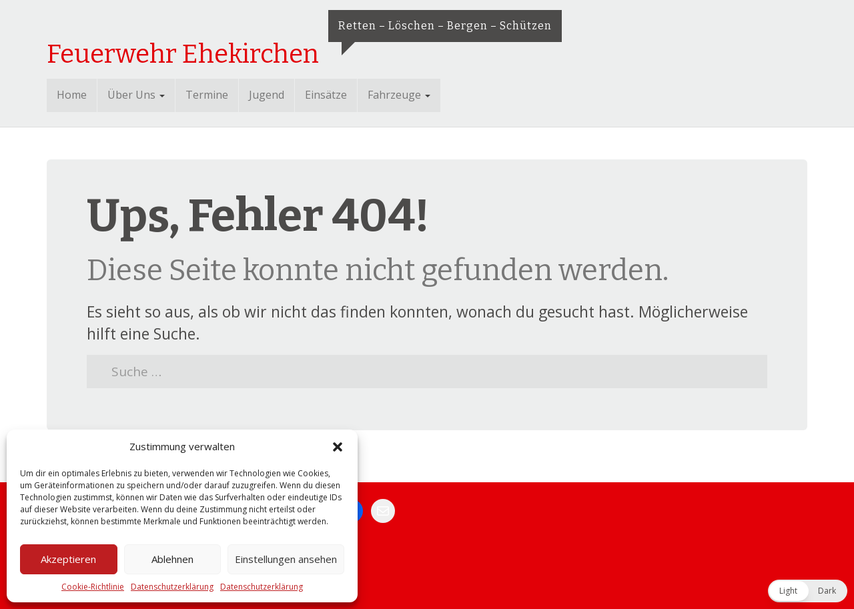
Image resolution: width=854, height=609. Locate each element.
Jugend (266, 94)
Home (72, 94)
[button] (337, 447)
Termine (206, 94)
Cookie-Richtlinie (92, 586)
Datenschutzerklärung (172, 586)
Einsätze (326, 94)
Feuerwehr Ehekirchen (183, 54)
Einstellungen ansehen (286, 559)
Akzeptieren (68, 559)
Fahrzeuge (399, 94)
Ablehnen (172, 559)
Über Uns (136, 94)
